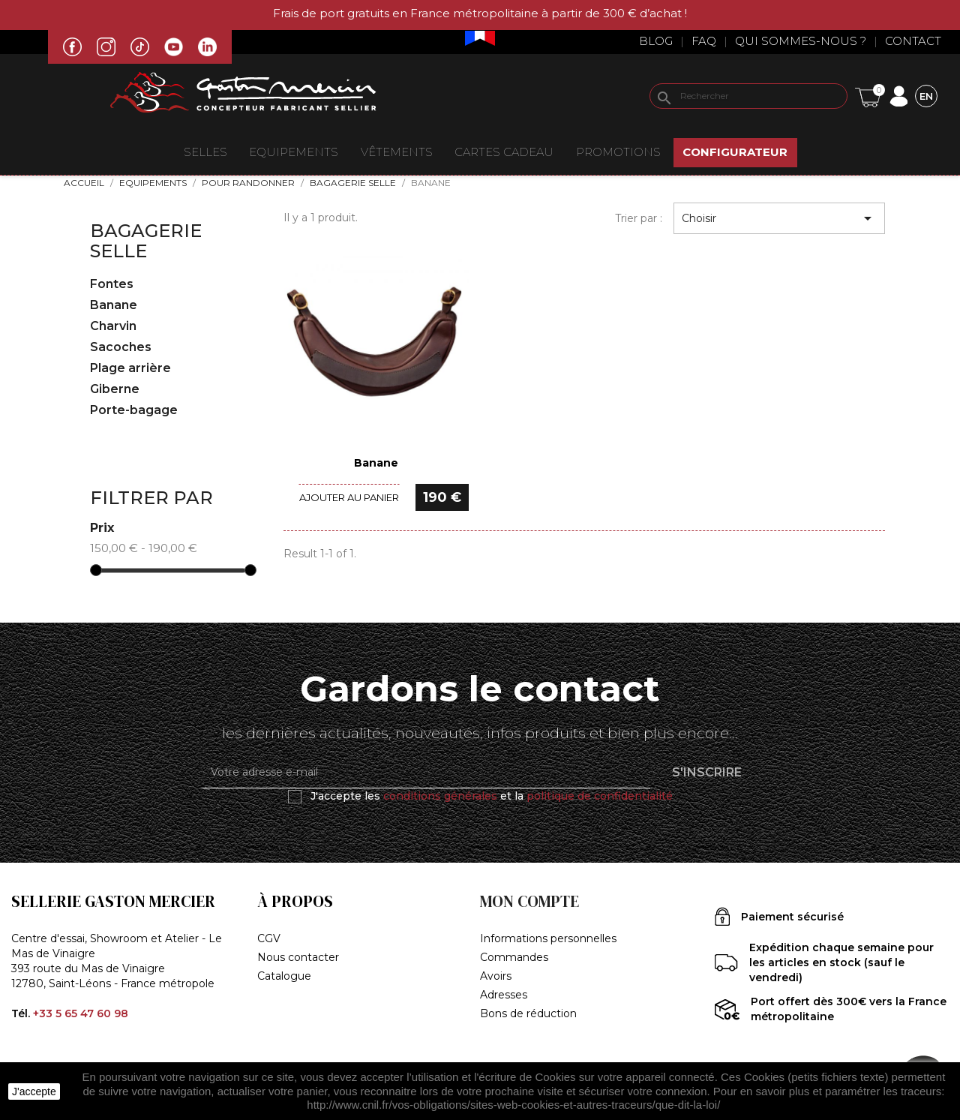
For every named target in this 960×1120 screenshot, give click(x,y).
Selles (205, 152)
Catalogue (284, 976)
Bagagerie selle (146, 240)
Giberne (115, 389)
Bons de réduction (528, 1013)
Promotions (618, 152)
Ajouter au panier (349, 497)
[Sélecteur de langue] (926, 96)
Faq (704, 41)
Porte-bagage (134, 410)
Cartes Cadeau (504, 152)
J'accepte (34, 1091)
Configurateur (735, 152)
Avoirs (496, 976)
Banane (113, 305)
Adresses (503, 994)
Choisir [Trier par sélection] (779, 218)
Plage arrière (130, 368)
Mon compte (529, 901)
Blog (656, 41)
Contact (913, 41)
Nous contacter (298, 957)
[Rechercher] (749, 96)
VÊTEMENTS (397, 152)
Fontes (112, 284)
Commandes (514, 957)
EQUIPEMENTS (293, 152)
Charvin (113, 326)
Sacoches (121, 347)
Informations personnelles (548, 938)
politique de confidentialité (599, 796)
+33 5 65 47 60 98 (80, 1013)
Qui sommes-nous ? (800, 41)
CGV (268, 938)
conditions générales (440, 796)
